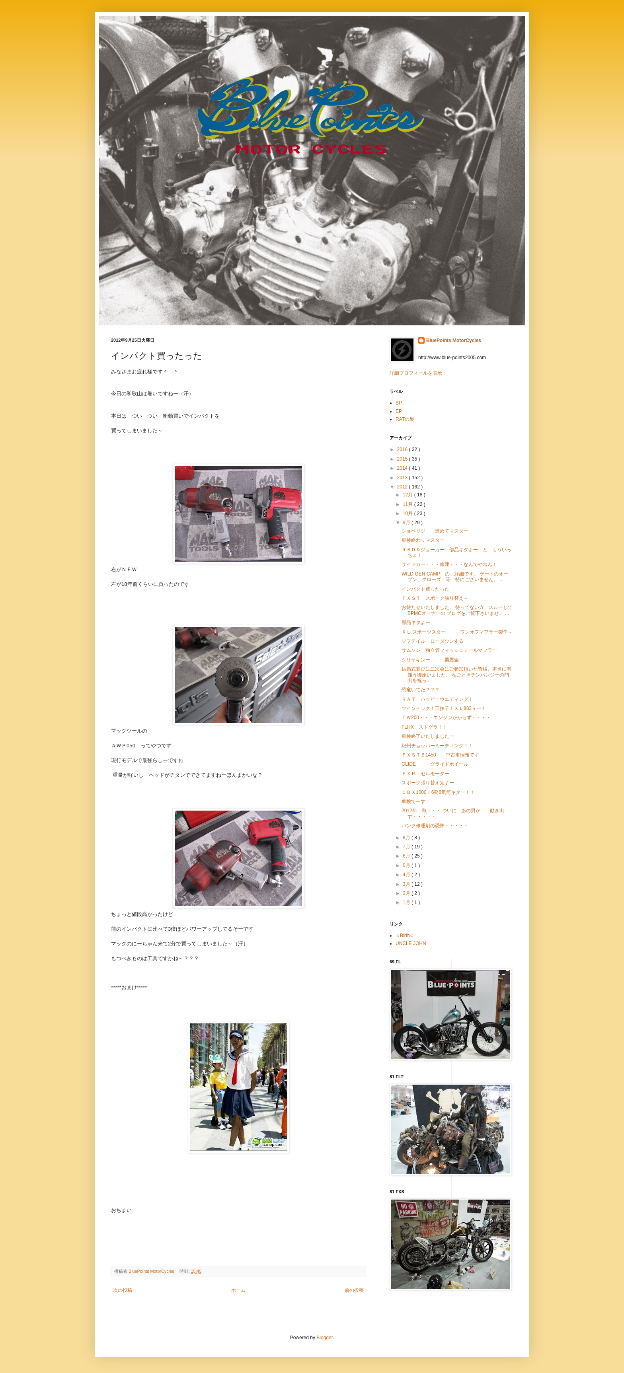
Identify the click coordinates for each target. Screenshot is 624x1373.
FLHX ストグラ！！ (424, 727)
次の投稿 (122, 1290)
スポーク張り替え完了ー (428, 783)
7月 (407, 847)
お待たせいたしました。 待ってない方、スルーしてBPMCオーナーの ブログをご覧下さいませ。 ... (457, 610)
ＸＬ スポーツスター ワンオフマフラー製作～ (457, 632)
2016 (403, 449)
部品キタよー (416, 622)
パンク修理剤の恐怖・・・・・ (435, 825)
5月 (407, 865)
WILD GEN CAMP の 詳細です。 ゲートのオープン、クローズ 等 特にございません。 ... (455, 576)
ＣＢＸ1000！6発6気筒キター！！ (438, 792)
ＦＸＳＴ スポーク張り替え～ (435, 598)
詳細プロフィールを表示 (416, 373)
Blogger (324, 1337)
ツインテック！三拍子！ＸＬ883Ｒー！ (444, 708)
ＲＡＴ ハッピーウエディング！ (437, 699)
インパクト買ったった (425, 589)
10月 (408, 513)
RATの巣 (405, 419)
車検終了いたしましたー (428, 736)
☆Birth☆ (405, 935)
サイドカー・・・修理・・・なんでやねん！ (449, 564)
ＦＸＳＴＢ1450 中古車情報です (440, 755)
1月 (407, 902)
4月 (407, 874)
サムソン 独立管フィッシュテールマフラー (449, 650)
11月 (408, 504)
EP (399, 411)
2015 (403, 459)
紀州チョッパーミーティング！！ (437, 746)
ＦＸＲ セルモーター (425, 773)
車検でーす (413, 801)
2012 (403, 487)
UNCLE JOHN (411, 943)
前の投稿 (354, 1290)
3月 (407, 884)
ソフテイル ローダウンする (433, 641)
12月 (408, 495)
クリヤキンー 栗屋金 (430, 660)
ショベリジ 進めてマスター (435, 531)
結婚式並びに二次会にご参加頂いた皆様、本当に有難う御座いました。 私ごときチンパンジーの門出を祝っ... (456, 674)
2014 (403, 468)
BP (399, 403)
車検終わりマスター (423, 540)
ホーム (238, 1290)
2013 (403, 477)
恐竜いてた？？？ (421, 689)
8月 (407, 837)
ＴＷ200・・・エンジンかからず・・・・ (446, 717)
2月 (407, 893)
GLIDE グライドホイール (435, 764)
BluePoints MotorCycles (453, 340)
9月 (407, 522)
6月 (407, 856)
